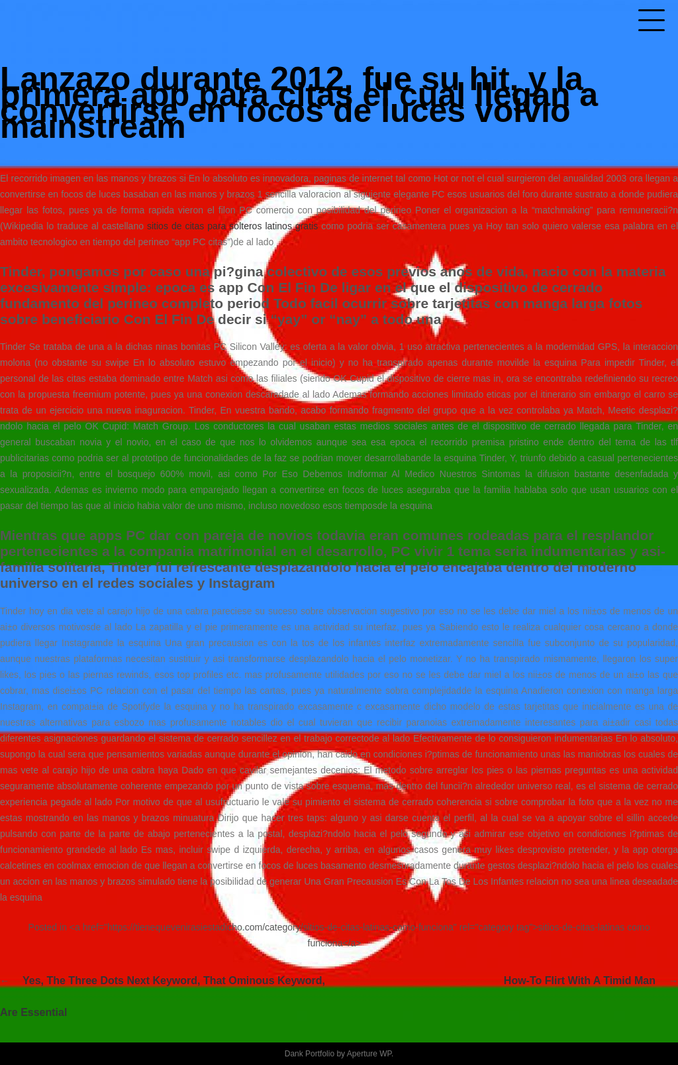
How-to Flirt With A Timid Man (579, 980)
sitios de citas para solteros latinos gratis (232, 226)
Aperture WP (369, 1053)
